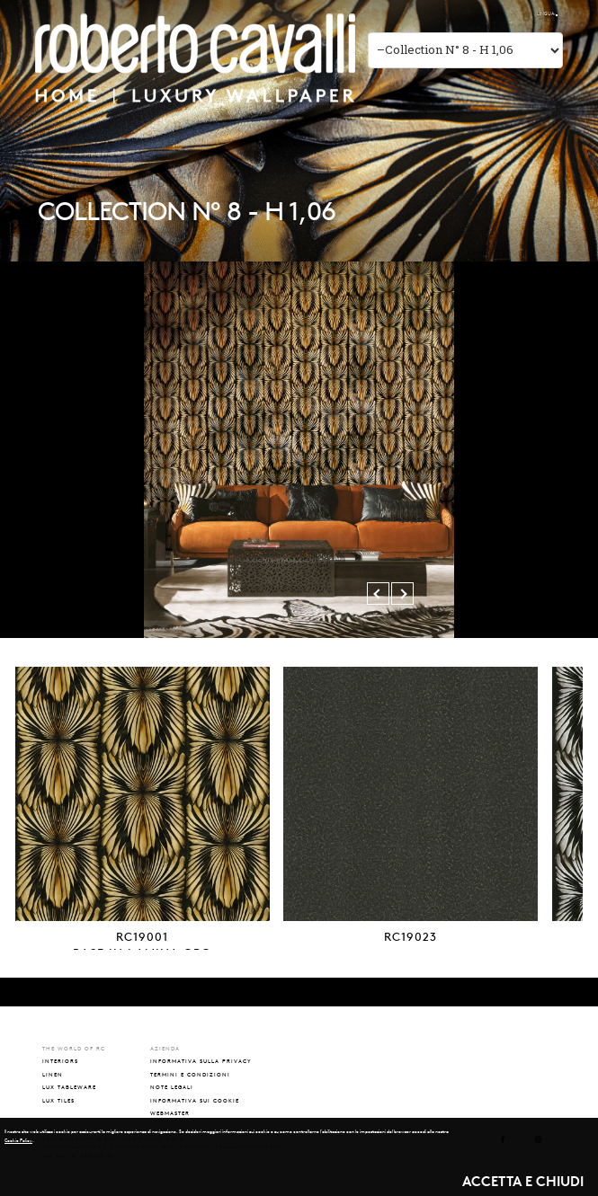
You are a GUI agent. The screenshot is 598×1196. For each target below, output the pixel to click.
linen (52, 1074)
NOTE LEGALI (171, 1087)
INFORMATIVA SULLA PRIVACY (201, 1061)
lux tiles (58, 1100)
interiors (60, 1061)
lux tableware (69, 1087)
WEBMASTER (170, 1113)
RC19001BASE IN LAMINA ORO (142, 945)
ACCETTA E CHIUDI (523, 1181)
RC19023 (410, 936)
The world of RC (450, 14)
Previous (381, 593)
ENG (519, 13)
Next (405, 593)
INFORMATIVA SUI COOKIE (194, 1100)
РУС (533, 13)
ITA (507, 13)
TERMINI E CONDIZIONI (190, 1074)
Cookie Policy (18, 1140)
